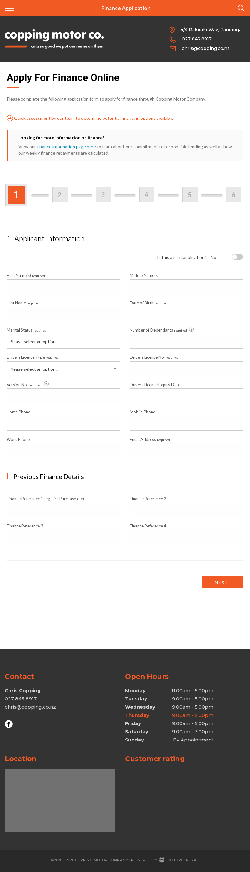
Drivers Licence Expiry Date (155, 384)
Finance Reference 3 (25, 525)
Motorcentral (179, 860)
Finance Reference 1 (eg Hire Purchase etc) (45, 498)
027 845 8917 (197, 39)
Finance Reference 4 (148, 525)
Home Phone (18, 411)
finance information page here (66, 146)
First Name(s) (26, 275)
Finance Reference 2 (148, 498)
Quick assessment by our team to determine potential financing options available (90, 118)
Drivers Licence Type (33, 357)
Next (221, 582)
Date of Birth (148, 302)
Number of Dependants (162, 329)
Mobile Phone (142, 411)
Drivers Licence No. (154, 357)
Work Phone (18, 439)
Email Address (150, 439)
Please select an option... (33, 341)
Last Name (23, 302)
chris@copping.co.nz (206, 48)
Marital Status (26, 329)
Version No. (28, 384)
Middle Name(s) (144, 275)
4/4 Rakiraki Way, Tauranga (211, 30)
